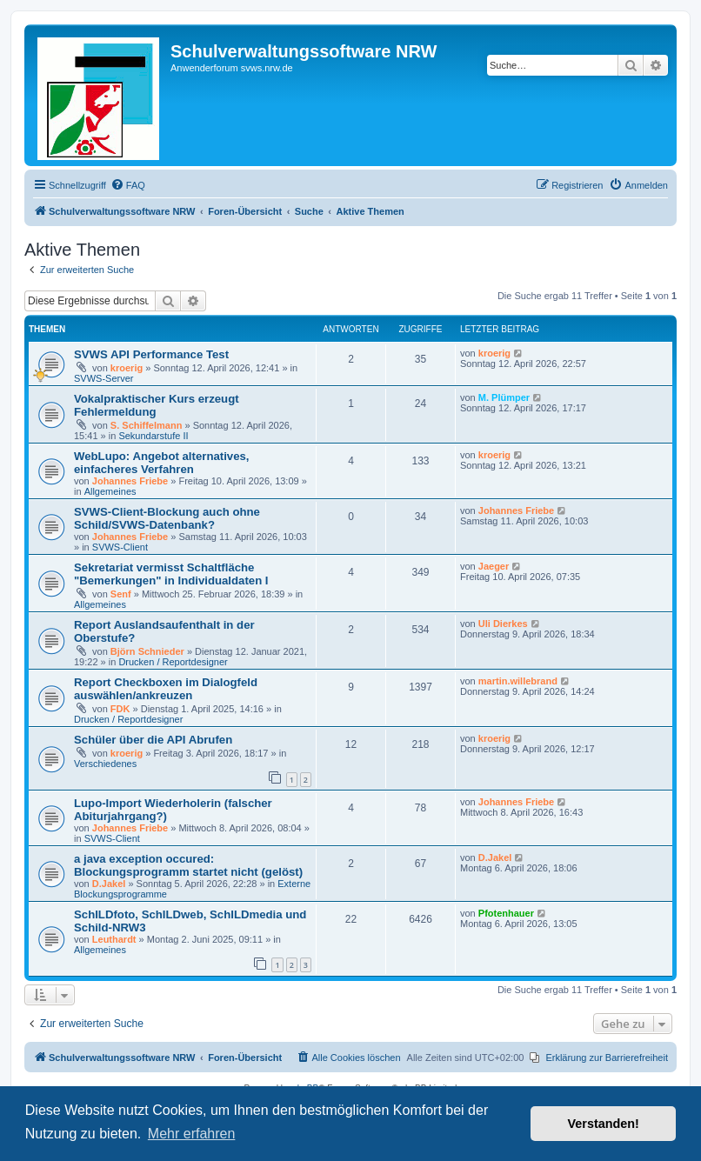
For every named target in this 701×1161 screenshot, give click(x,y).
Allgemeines (110, 491)
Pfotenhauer (506, 913)
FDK (120, 709)
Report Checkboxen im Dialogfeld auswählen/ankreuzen (165, 689)
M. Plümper (504, 397)
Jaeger (493, 566)
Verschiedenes (105, 763)
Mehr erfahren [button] (192, 1133)
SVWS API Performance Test (151, 354)
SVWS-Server (103, 378)
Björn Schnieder (147, 651)
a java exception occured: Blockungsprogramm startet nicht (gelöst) (188, 865)
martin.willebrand (517, 681)
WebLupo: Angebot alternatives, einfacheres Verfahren (162, 463)
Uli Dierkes (503, 623)
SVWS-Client (120, 547)
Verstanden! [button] (603, 1124)
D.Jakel (109, 883)
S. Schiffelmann (146, 425)
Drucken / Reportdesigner (172, 662)
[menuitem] (127, 185)
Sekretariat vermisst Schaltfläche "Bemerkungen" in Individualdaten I (171, 574)
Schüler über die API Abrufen (153, 739)
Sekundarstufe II (153, 435)
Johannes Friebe (130, 481)
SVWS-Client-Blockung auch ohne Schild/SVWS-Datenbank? (167, 518)
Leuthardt (114, 939)
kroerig (126, 368)
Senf (120, 594)
